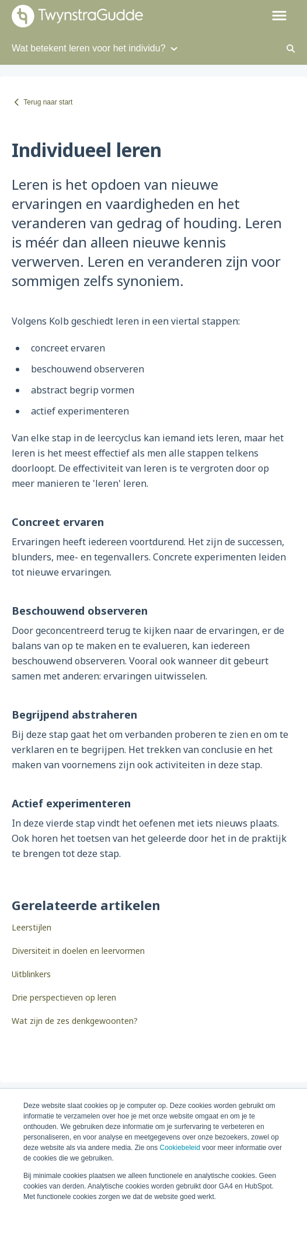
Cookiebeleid (179, 1148)
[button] (279, 16)
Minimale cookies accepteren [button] (204, 1224)
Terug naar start (47, 102)
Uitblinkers (31, 974)
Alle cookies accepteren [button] (95, 1224)
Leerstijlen (31, 927)
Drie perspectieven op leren (64, 997)
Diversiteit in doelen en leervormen (78, 950)
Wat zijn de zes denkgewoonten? (75, 1020)
